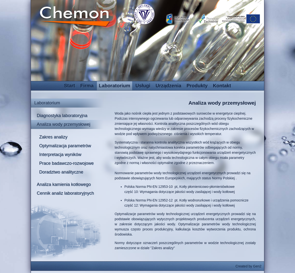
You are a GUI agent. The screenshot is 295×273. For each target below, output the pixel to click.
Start (69, 85)
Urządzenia (168, 85)
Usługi (143, 85)
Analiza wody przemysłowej (63, 124)
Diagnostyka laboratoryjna (62, 115)
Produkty (197, 85)
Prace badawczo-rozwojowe (66, 163)
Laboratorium (114, 85)
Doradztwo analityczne (61, 172)
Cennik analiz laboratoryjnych (65, 193)
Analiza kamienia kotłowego (64, 184)
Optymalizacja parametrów (65, 145)
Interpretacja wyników (60, 154)
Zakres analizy (53, 137)
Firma (86, 85)
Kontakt (222, 85)
